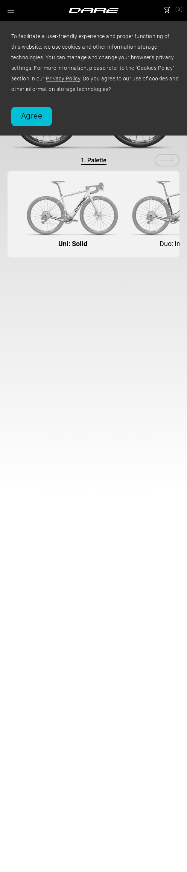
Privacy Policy (63, 78)
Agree (31, 115)
